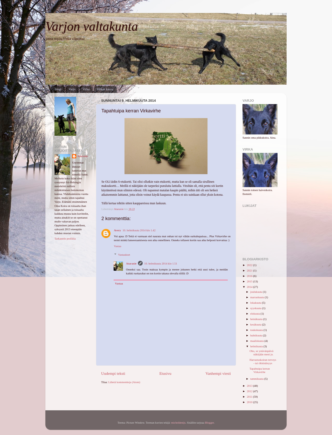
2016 (250, 275)
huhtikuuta (256, 335)
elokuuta (255, 313)
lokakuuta (256, 302)
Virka (86, 89)
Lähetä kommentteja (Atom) (124, 382)
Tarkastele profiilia (65, 238)
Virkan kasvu (105, 89)
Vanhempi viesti (218, 373)
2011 (250, 396)
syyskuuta (256, 308)
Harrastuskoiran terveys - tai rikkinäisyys (263, 361)
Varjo (72, 89)
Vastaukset (124, 254)
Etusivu (165, 373)
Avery (117, 230)
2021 (250, 270)
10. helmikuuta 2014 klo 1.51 (160, 263)
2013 (250, 385)
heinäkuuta (256, 319)
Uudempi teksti (113, 373)
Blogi (57, 89)
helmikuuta (257, 346)
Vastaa (117, 246)
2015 (250, 281)
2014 (250, 286)
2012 (250, 391)
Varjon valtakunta (91, 26)
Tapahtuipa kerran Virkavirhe (260, 370)
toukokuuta (257, 329)
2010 (250, 402)
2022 (250, 265)
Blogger (209, 422)
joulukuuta (256, 291)
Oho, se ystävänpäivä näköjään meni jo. (261, 352)
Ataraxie (131, 263)
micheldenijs (178, 422)
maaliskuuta (257, 340)
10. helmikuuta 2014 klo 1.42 (138, 230)
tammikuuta (257, 378)
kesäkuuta (256, 324)
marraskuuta (257, 297)
